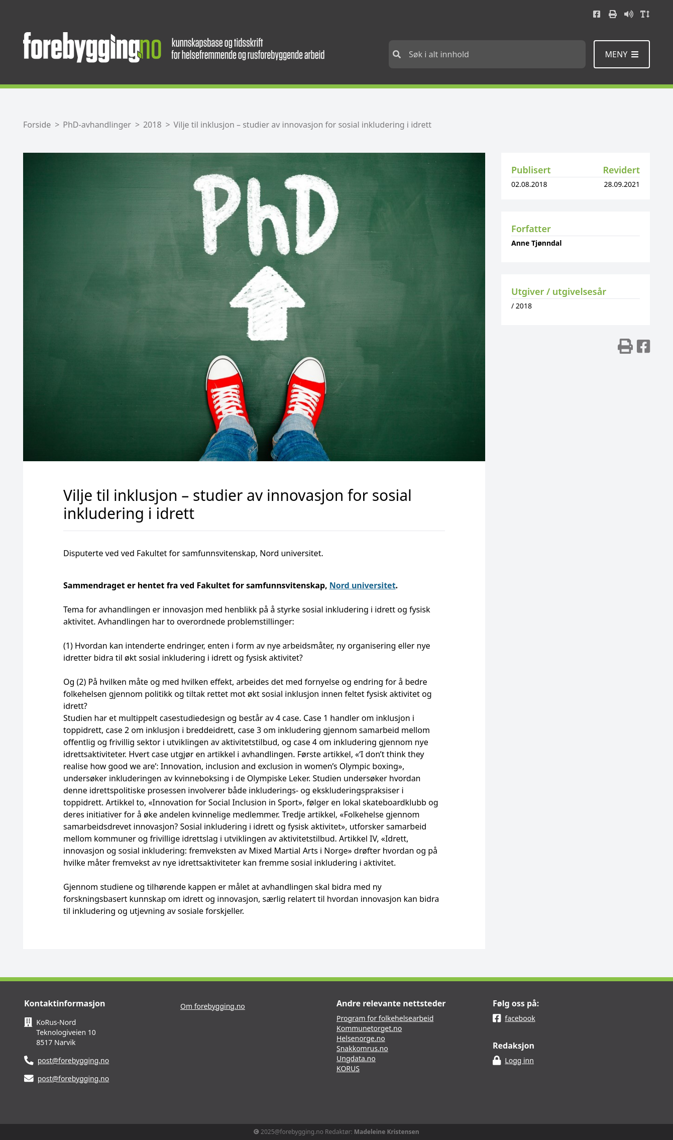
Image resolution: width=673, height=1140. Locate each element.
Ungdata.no (356, 1058)
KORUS (348, 1068)
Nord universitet (362, 585)
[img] (625, 346)
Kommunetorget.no (369, 1028)
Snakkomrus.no (362, 1048)
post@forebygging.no (73, 1060)
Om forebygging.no (212, 1006)
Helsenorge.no (360, 1038)
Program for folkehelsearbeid (384, 1018)
